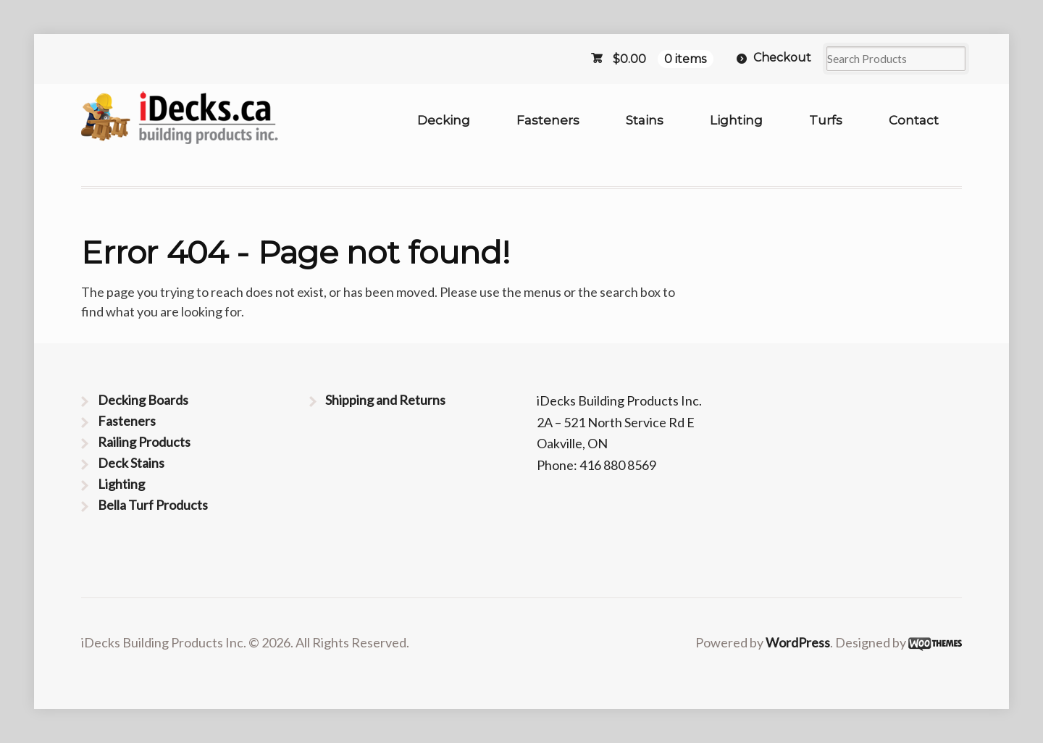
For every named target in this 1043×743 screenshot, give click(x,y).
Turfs (825, 120)
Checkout (782, 57)
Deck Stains (131, 463)
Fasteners (547, 120)
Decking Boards (143, 400)
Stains (644, 120)
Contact (914, 120)
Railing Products (144, 442)
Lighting (736, 120)
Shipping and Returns (385, 400)
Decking (443, 120)
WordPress (798, 642)
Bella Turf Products (153, 505)
